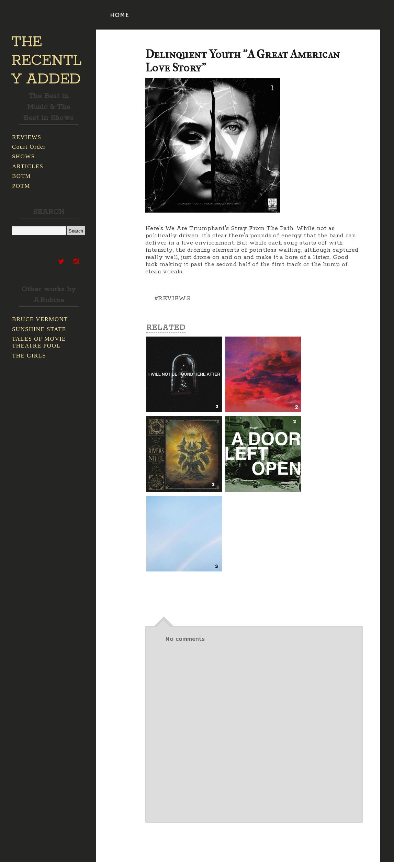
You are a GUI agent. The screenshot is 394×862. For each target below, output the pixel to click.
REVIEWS (26, 137)
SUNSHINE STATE (39, 329)
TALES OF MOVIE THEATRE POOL (39, 342)
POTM (21, 186)
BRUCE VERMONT (40, 319)
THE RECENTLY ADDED (46, 61)
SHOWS (23, 156)
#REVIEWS (172, 298)
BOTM (21, 176)
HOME (119, 15)
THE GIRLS (29, 355)
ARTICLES (27, 166)
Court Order (29, 147)
